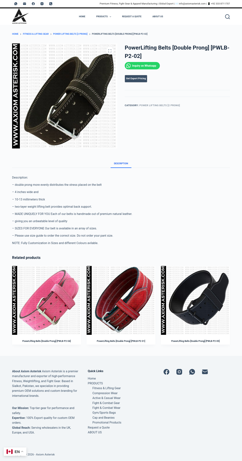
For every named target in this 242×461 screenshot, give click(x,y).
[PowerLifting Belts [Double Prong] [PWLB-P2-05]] (195, 300)
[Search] (227, 16)
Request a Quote (131, 16)
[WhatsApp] (16, 3)
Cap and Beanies (103, 417)
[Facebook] (33, 3)
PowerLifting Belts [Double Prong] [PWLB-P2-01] (121, 341)
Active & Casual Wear (106, 398)
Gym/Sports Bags (104, 412)
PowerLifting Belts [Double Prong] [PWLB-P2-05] (195, 341)
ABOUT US (157, 16)
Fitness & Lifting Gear (106, 388)
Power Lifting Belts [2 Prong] (159, 105)
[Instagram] (42, 3)
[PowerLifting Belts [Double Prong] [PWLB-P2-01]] (121, 300)
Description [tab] (121, 163)
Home (82, 16)
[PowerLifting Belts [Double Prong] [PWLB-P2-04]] (46, 300)
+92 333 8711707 (220, 3)
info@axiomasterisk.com (192, 3)
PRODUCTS (103, 16)
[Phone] (50, 3)
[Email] (24, 3)
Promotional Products (106, 422)
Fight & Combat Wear (106, 408)
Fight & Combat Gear (106, 403)
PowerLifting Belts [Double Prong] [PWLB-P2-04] (46, 341)
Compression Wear (104, 393)
